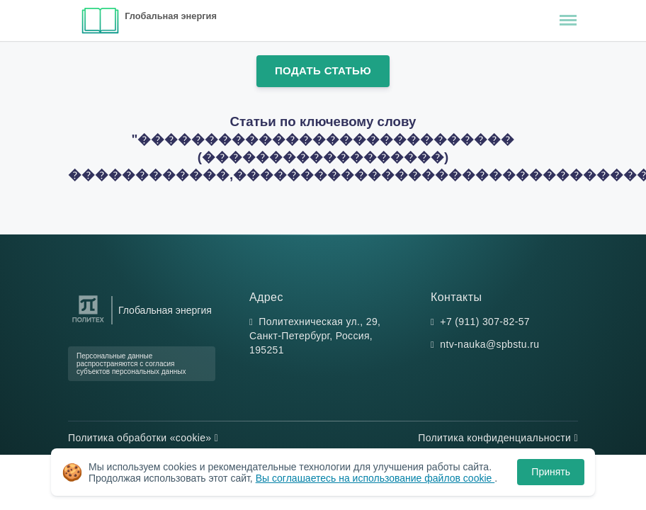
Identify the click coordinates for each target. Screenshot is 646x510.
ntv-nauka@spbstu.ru (489, 344)
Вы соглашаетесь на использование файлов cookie (375, 478)
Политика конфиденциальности (498, 437)
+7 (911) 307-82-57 (485, 321)
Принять (550, 471)
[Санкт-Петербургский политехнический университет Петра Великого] (88, 323)
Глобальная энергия (171, 16)
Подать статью (323, 70)
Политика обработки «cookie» (143, 437)
